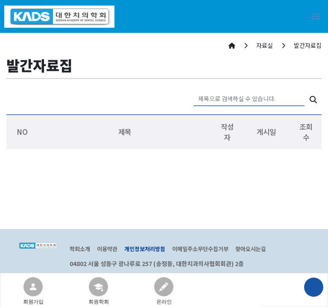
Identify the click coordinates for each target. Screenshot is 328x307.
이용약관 (107, 249)
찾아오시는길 (250, 249)
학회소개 (80, 249)
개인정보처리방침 (144, 249)
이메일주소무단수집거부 (200, 249)
